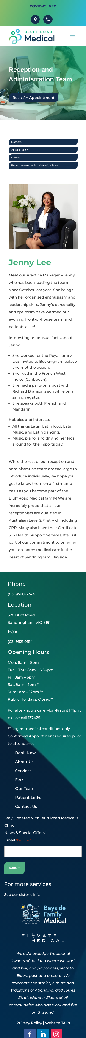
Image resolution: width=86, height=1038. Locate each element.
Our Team (25, 788)
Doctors (16, 142)
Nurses (15, 157)
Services (23, 770)
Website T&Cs (57, 1022)
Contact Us (26, 806)
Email (17, 839)
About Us (24, 761)
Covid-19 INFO (43, 6)
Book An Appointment (33, 97)
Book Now (25, 752)
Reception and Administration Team (35, 165)
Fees (19, 779)
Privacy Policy (29, 1022)
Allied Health (19, 149)
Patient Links (28, 797)
